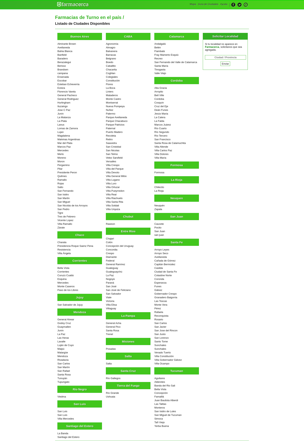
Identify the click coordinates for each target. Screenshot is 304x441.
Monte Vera (160, 304)
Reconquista (161, 315)
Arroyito (158, 91)
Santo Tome (161, 341)
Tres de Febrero (66, 216)
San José (111, 286)
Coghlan (110, 73)
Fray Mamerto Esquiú (166, 54)
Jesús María (161, 113)
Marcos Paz (64, 146)
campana (62, 73)
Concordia (111, 249)
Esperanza (160, 282)
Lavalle (61, 341)
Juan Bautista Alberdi (166, 400)
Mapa (193, 4)
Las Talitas (160, 404)
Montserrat (112, 102)
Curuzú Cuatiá (65, 275)
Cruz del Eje (161, 106)
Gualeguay (112, 268)
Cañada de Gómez (164, 260)
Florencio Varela (66, 91)
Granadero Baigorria (165, 297)
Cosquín (159, 102)
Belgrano (111, 58)
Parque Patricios (115, 124)
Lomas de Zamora (67, 128)
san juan (159, 234)
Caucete (159, 223)
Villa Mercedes (65, 418)
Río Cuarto (160, 128)
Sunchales (160, 345)
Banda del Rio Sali (164, 385)
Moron (61, 161)
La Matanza (64, 117)
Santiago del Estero (68, 437)
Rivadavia (62, 359)
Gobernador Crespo (165, 293)
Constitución (113, 80)
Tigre (60, 212)
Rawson (110, 223)
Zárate (61, 227)
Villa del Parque (115, 168)
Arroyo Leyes (161, 249)
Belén (157, 47)
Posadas (111, 348)
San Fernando (65, 190)
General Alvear (65, 319)
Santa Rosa (64, 374)
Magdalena (63, 135)
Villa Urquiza (113, 209)
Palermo (110, 113)
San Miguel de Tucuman (167, 415)
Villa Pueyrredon (115, 190)
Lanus (60, 124)
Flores (109, 84)
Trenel (109, 334)
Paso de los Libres (67, 290)
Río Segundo (161, 132)
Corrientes (63, 271)
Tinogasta (159, 69)
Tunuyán (62, 378)
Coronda (159, 279)
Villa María (160, 157)
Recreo (158, 58)
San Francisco (162, 139)
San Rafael (63, 370)
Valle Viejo (160, 73)
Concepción (161, 392)
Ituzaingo (62, 106)
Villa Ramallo (64, 223)
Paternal (110, 128)
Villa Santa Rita (114, 201)
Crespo (110, 253)
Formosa (159, 172)
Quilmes (62, 176)
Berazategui (64, 62)
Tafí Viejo (159, 422)
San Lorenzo (161, 337)
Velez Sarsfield (114, 157)
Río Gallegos (113, 378)
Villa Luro (111, 183)
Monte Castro (113, 98)
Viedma (61, 396)
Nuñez (109, 110)
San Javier (160, 326)
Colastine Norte (163, 275)
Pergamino (63, 165)
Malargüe (62, 352)
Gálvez (158, 290)
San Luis (62, 411)
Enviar (225, 63)
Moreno (61, 157)
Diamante (111, 257)
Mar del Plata (64, 143)
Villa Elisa (111, 304)
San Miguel (63, 201)
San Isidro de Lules (165, 411)
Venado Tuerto (162, 352)
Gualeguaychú (114, 271)
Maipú (60, 348)
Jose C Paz (63, 110)
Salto (60, 187)
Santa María (161, 65)
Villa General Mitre (116, 176)
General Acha (113, 323)
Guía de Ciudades (208, 4)
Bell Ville (159, 95)
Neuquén (159, 205)
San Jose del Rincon (165, 330)
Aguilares (159, 378)
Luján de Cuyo (65, 345)
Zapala (158, 209)
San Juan (159, 231)
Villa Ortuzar (113, 187)
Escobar (62, 80)
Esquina (61, 279)
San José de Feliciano (118, 290)
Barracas (111, 54)
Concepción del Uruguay (119, 245)
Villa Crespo (112, 165)
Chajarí (110, 238)
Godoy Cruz (64, 323)
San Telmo (112, 154)
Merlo (60, 154)
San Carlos (63, 363)
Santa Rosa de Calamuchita (170, 143)
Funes (157, 286)
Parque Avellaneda (116, 117)
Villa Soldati (112, 205)
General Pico (113, 326)
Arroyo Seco (161, 253)
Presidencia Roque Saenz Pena (75, 245)
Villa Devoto (112, 172)
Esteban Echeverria (68, 84)
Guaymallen (64, 326)
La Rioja (159, 190)
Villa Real (111, 194)
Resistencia (63, 249)
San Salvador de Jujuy (70, 304)
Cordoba (159, 98)
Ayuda (223, 4)
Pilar (59, 168)
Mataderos (112, 95)
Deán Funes (161, 110)
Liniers (109, 91)
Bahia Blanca (64, 51)
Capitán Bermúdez (164, 264)
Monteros (159, 407)
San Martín (63, 367)
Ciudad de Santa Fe (165, 271)
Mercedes (62, 150)
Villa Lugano (113, 179)
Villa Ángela (64, 253)
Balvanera (111, 51)
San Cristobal (113, 146)
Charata (61, 242)
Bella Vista (63, 268)
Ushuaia (110, 396)
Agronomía (112, 43)
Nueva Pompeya (115, 106)
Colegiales (112, 76)
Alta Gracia (160, 87)
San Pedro (63, 209)
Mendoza (62, 356)
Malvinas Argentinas (68, 139)
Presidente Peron (67, 172)
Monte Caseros (65, 286)
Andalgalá (160, 43)
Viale (108, 297)
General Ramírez (115, 264)
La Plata (62, 121)
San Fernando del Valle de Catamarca (175, 62)
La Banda (62, 433)
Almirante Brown (66, 43)
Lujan (60, 132)
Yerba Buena (161, 426)
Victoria (110, 301)
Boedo (109, 62)
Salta (109, 363)
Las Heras (63, 337)
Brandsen (62, 69)
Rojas (60, 183)
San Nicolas (112, 150)
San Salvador (113, 293)
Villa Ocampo (161, 363)
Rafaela (158, 312)
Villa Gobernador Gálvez (168, 359)
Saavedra (111, 143)
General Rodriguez (68, 98)
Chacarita (111, 69)
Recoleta (111, 135)
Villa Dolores (161, 154)
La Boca (110, 87)
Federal (110, 260)
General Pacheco (67, 95)
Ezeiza (61, 87)
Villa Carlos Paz (163, 150)
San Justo (160, 334)
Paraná (110, 282)
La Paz (61, 334)
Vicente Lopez (65, 220)
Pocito (157, 227)
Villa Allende (161, 146)
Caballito (111, 65)
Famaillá (159, 396)
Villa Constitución (164, 356)
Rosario (158, 319)
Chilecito (159, 187)
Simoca (158, 418)
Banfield (61, 54)
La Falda (159, 121)
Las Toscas (160, 301)
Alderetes (159, 381)
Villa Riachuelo (114, 198)
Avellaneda (63, 47)
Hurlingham (63, 102)
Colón (109, 242)
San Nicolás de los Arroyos (72, 205)
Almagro (110, 47)
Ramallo (62, 179)
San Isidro (63, 194)
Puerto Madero (114, 132)
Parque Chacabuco (116, 121)
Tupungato (63, 381)
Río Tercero (160, 135)
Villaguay (111, 308)
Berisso (61, 65)
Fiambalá (159, 51)
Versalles (111, 161)
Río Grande (112, 392)
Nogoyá (110, 279)
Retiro (109, 139)
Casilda (158, 268)
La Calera (159, 117)
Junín (60, 113)
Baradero (62, 58)
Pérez (157, 308)
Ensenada (63, 76)
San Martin (63, 198)
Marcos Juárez (162, 124)
